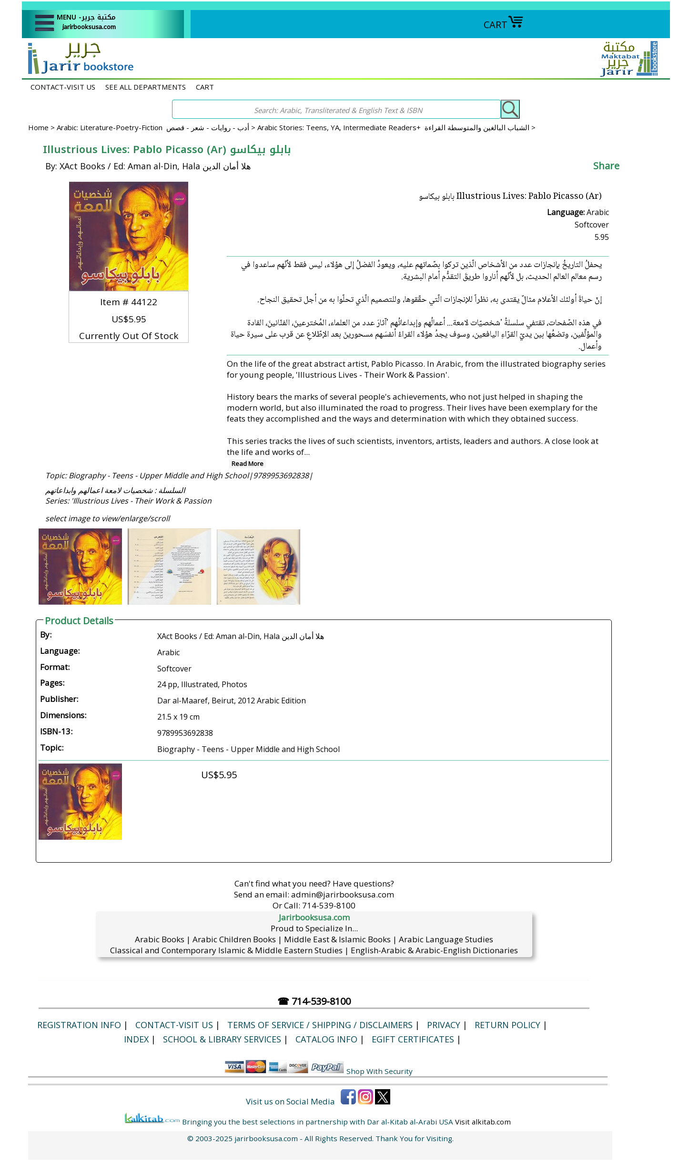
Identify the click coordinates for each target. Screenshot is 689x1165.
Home (38, 127)
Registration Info (79, 1025)
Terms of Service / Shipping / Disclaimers (320, 1025)
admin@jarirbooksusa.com (342, 894)
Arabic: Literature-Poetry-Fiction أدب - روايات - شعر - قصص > (157, 127)
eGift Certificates (413, 1039)
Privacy (443, 1025)
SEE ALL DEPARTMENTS (145, 87)
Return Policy (507, 1025)
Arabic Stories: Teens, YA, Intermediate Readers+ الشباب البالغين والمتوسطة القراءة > (396, 127)
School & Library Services (222, 1039)
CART (504, 24)
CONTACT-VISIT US (62, 87)
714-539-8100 (328, 905)
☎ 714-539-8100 (314, 1001)
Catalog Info (326, 1039)
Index (136, 1039)
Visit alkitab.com (483, 1121)
